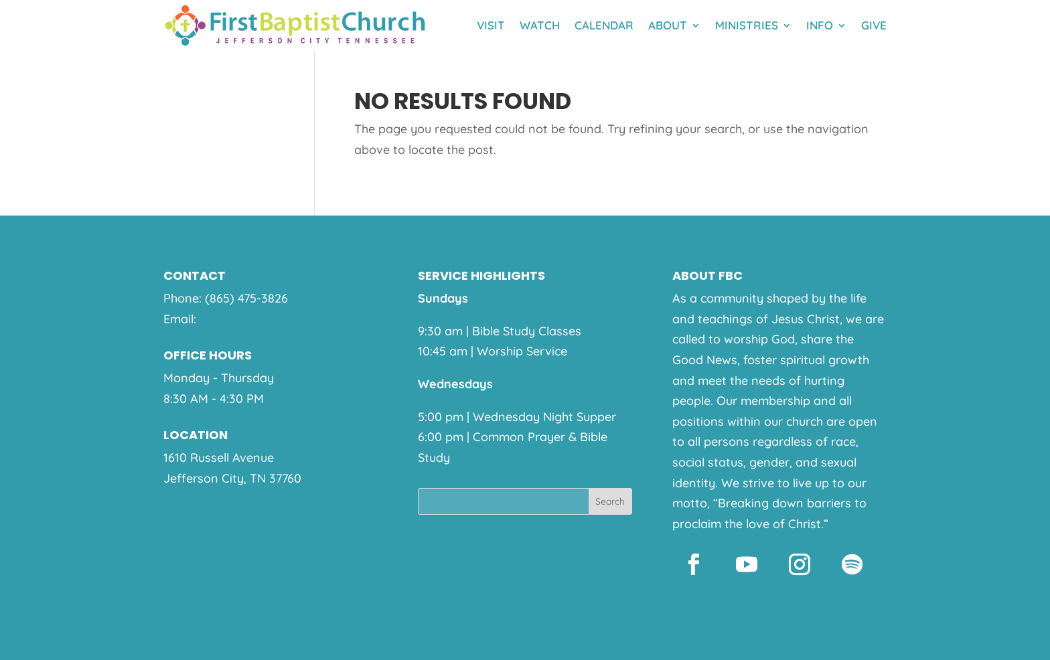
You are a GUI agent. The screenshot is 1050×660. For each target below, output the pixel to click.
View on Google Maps (224, 498)
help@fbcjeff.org (247, 319)
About (667, 25)
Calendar (604, 25)
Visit (491, 25)
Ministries (746, 25)
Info (819, 25)
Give (874, 25)
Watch (540, 25)
